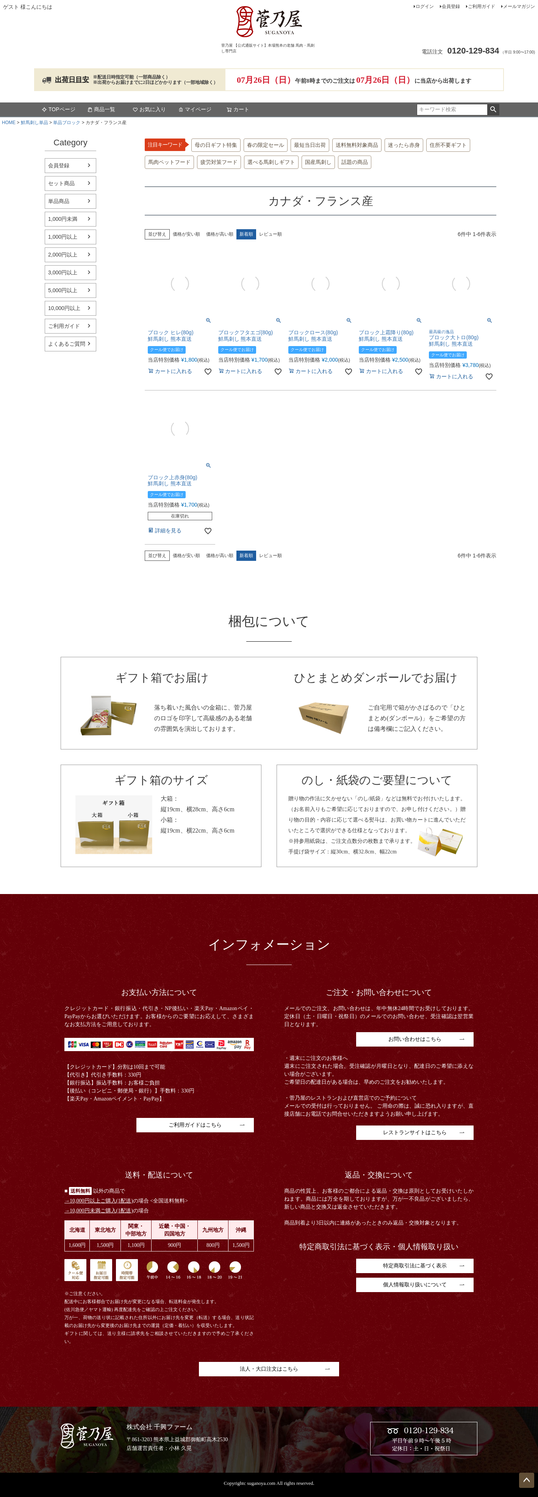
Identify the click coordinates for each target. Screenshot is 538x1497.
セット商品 (61, 183)
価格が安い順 (186, 234)
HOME (9, 122)
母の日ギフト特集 (216, 145)
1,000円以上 (62, 237)
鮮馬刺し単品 (34, 122)
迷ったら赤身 (404, 145)
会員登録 (451, 6)
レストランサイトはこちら (415, 1132)
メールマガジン (519, 6)
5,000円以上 (62, 290)
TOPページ (58, 109)
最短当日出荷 (310, 145)
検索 (493, 109)
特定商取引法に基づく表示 (415, 1266)
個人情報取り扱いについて (415, 1285)
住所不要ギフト (448, 145)
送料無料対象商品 (357, 145)
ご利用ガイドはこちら (195, 1125)
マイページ (194, 109)
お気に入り (149, 109)
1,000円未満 (62, 219)
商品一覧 (101, 109)
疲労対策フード (219, 162)
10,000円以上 (64, 308)
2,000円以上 (62, 255)
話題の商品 (354, 162)
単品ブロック (66, 122)
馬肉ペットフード (169, 162)
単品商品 (58, 201)
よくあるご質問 (66, 344)
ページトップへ (526, 1480)
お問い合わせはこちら (414, 1039)
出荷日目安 (72, 79)
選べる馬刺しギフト (271, 162)
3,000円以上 (62, 272)
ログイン (425, 6)
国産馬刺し (318, 162)
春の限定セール (265, 145)
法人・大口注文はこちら (269, 1369)
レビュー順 (270, 234)
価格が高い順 (219, 234)
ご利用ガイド (481, 6)
